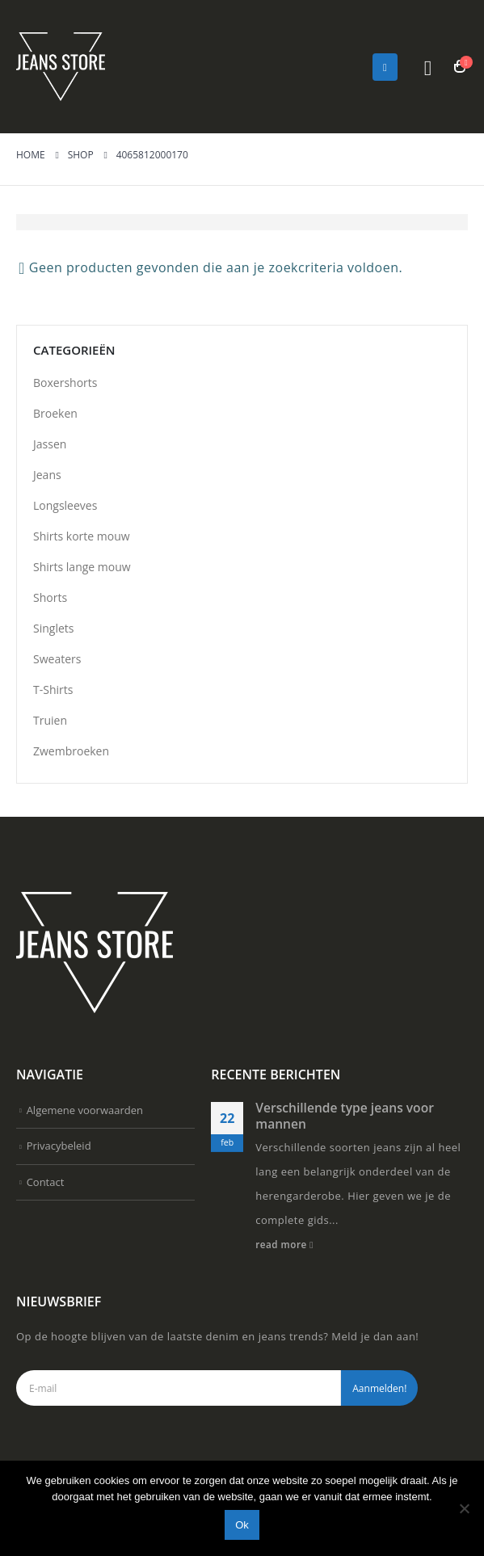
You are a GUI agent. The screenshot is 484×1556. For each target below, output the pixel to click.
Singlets (53, 628)
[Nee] (464, 1508)
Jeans (47, 474)
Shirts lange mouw (82, 566)
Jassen (49, 444)
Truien (50, 720)
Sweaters (57, 659)
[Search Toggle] (427, 67)
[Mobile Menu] (385, 67)
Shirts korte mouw (81, 536)
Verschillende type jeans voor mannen (344, 1116)
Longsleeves (65, 505)
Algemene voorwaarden (85, 1110)
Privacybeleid (59, 1145)
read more (284, 1244)
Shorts (50, 597)
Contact (46, 1182)
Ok (242, 1525)
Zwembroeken (71, 751)
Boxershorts (65, 382)
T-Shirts (53, 689)
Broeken (55, 413)
